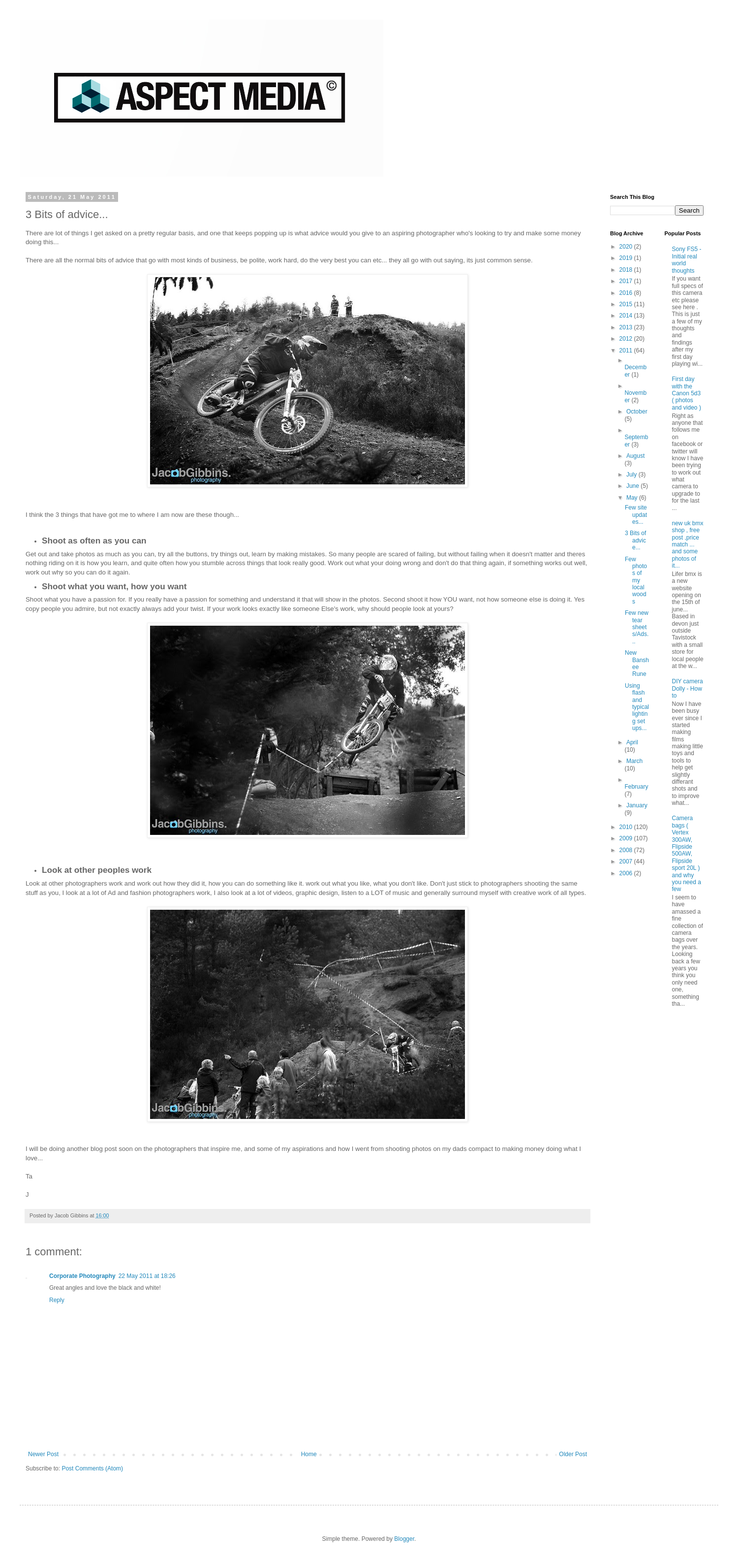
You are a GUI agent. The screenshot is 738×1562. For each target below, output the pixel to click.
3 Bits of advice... (635, 540)
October (636, 411)
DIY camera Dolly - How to (687, 688)
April (632, 742)
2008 (626, 850)
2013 (626, 327)
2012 (626, 338)
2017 (626, 281)
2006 (626, 873)
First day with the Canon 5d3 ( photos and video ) (686, 393)
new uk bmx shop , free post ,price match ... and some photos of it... (688, 544)
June (633, 485)
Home (309, 1454)
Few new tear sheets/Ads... (636, 627)
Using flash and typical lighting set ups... (637, 707)
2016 (626, 292)
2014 (626, 315)
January (636, 805)
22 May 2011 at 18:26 (147, 1276)
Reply (56, 1300)
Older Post (573, 1454)
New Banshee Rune (637, 663)
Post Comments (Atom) (92, 1468)
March (634, 761)
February (636, 786)
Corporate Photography (82, 1276)
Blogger (404, 1538)
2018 (626, 269)
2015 (626, 304)
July (632, 474)
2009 (626, 838)
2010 (626, 827)
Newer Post (43, 1454)
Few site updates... (636, 514)
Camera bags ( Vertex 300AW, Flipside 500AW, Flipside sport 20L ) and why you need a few (686, 854)
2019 (626, 258)
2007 (626, 861)
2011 (626, 350)
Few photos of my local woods (636, 580)
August (635, 455)
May (632, 497)
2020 (626, 246)
